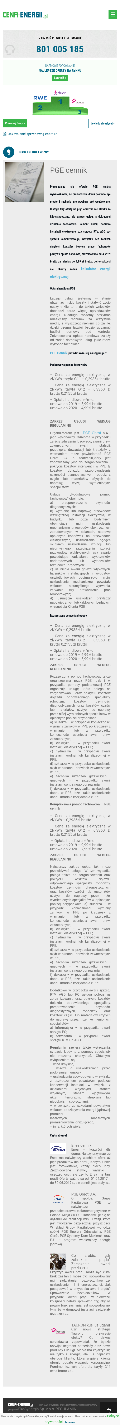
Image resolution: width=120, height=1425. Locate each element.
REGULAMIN (66, 1409)
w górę (108, 1413)
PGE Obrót (92, 433)
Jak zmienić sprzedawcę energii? (30, 134)
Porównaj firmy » (15, 123)
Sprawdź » (60, 77)
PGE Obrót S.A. (83, 1194)
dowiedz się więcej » (103, 123)
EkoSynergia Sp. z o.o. (36, 1409)
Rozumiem (70, 1422)
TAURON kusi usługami (90, 1325)
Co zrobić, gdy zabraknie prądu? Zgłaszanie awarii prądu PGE (91, 1261)
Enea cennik (81, 1145)
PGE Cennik (59, 353)
